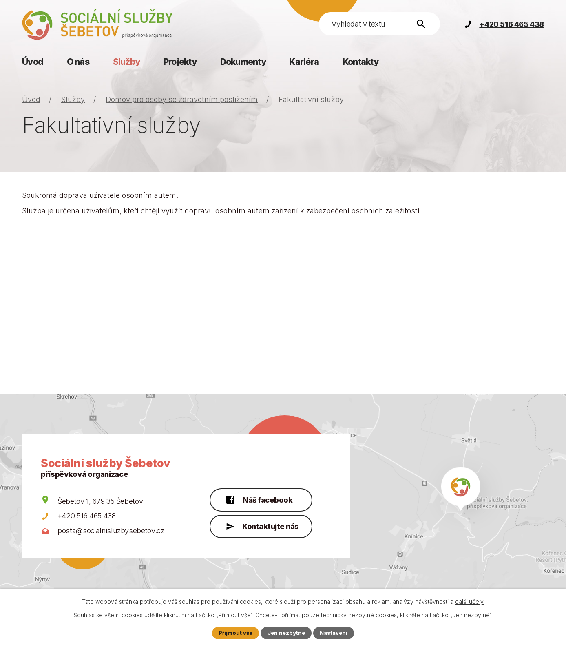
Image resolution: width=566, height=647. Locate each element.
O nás (78, 62)
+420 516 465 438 (86, 516)
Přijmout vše (235, 633)
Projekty (180, 62)
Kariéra (304, 62)
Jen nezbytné (286, 633)
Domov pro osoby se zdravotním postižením (182, 99)
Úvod (32, 62)
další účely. (469, 601)
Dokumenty (243, 62)
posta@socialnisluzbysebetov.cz (110, 530)
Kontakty (360, 62)
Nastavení (333, 633)
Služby (126, 62)
